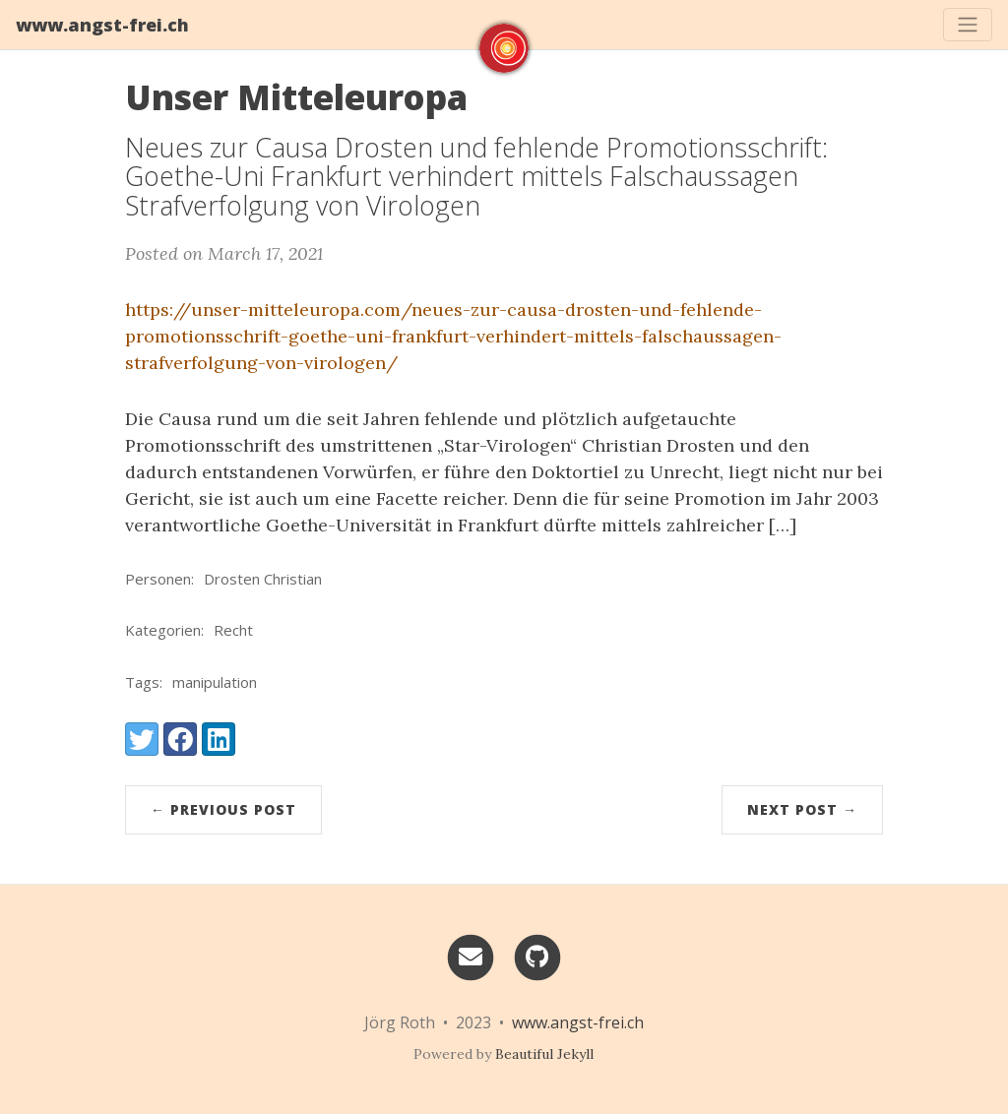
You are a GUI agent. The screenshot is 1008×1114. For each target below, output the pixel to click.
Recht (233, 630)
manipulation (214, 682)
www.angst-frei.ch (102, 24)
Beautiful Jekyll (544, 1054)
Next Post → (802, 809)
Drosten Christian (263, 578)
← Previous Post (223, 809)
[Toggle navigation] (967, 24)
